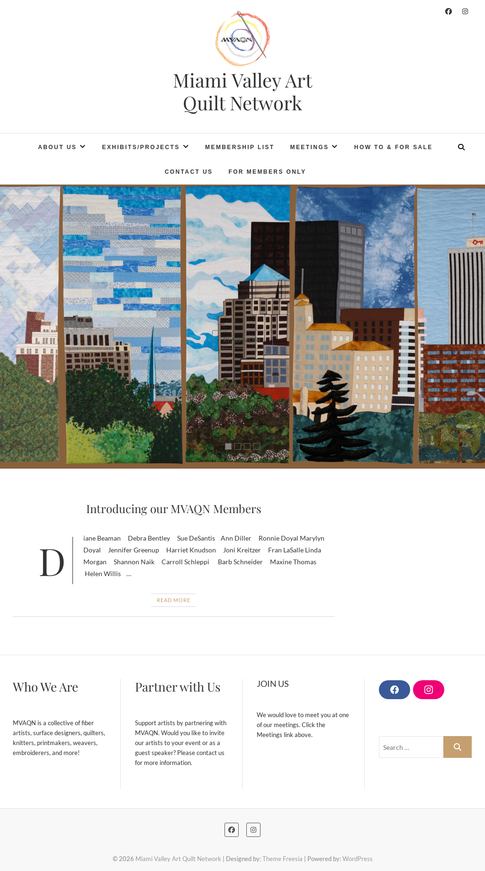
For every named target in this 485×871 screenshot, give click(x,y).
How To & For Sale (393, 147)
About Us (57, 147)
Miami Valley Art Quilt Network (242, 91)
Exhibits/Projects (141, 147)
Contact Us (189, 172)
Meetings (309, 147)
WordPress (357, 858)
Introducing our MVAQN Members (173, 508)
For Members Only (267, 172)
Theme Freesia (282, 858)
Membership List (239, 147)
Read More (242, 339)
